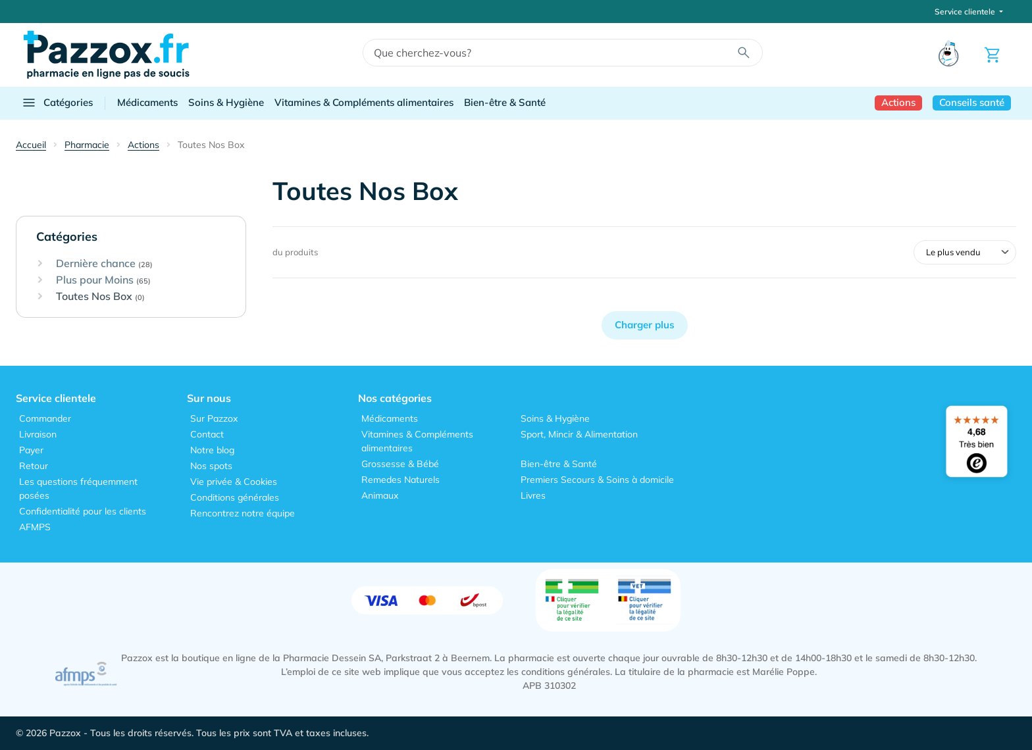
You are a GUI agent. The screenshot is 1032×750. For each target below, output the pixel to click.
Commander (45, 418)
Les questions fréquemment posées (78, 488)
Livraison (38, 434)
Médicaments (147, 102)
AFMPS (35, 527)
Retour (33, 466)
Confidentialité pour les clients (82, 511)
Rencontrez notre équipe (242, 513)
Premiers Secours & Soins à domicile (597, 480)
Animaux (379, 495)
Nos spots (211, 466)
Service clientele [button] (966, 11)
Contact (207, 434)
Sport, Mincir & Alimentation (579, 434)
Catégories (57, 103)
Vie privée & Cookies (233, 482)
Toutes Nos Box (100, 297)
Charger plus (645, 324)
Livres (533, 495)
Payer (31, 450)
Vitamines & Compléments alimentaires (363, 102)
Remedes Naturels (400, 480)
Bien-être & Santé (505, 102)
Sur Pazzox (214, 418)
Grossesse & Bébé (400, 464)
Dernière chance (104, 264)
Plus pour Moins (103, 280)
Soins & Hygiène (226, 102)
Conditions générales (234, 497)
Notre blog (212, 450)
